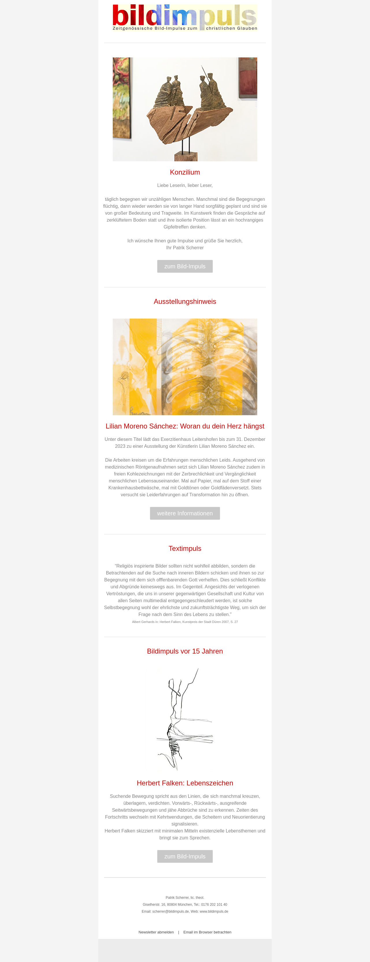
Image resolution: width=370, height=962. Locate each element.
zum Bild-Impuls (185, 266)
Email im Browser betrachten (208, 932)
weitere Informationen (185, 513)
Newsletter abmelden (156, 932)
